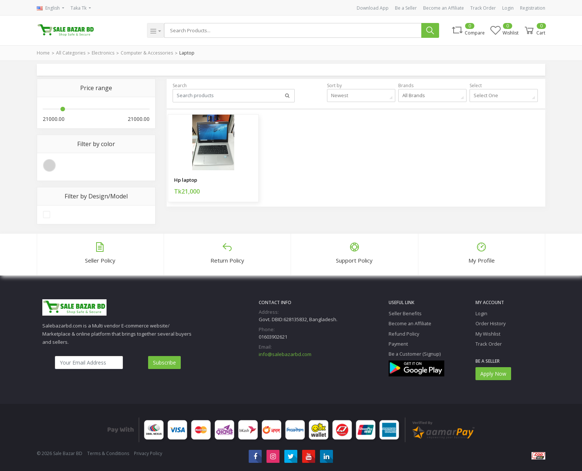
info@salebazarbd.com (285, 354)
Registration (532, 8)
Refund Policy (404, 333)
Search (180, 85)
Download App (373, 8)
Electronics (103, 53)
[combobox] (361, 95)
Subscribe (164, 362)
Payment (398, 343)
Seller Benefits (405, 313)
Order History (490, 323)
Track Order (483, 8)
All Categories (70, 53)
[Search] (293, 30)
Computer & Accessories (147, 53)
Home (43, 53)
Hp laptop (185, 180)
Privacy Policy (148, 453)
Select (476, 85)
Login (508, 8)
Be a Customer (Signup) (415, 353)
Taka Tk (79, 8)
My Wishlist (487, 333)
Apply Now (493, 373)
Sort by (334, 85)
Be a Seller (406, 8)
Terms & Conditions (108, 453)
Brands (405, 85)
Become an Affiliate (443, 8)
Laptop (186, 53)
